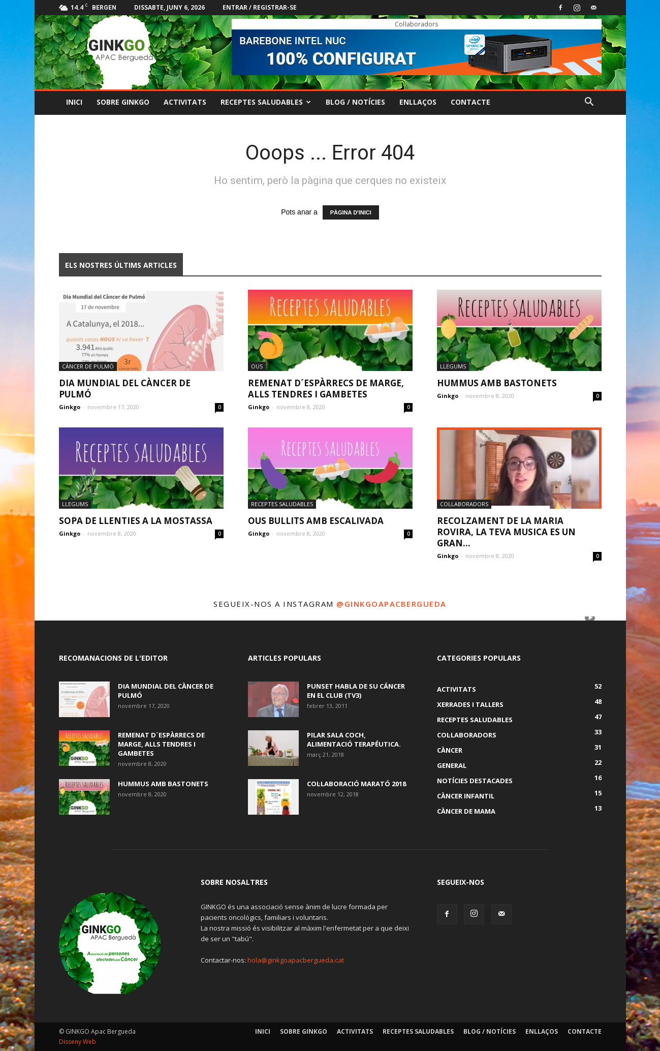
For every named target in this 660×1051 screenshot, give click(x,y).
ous (257, 366)
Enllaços (417, 102)
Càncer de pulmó (88, 366)
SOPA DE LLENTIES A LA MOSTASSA (135, 521)
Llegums (453, 366)
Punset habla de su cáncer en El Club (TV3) (356, 691)
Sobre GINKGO (123, 102)
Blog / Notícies (355, 102)
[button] (589, 103)
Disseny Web (77, 1041)
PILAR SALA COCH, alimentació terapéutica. (354, 739)
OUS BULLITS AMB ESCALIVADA (316, 521)
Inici (74, 102)
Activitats (185, 102)
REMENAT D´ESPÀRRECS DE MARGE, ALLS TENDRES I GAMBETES (326, 388)
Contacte (470, 102)
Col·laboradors (464, 504)
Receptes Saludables (266, 102)
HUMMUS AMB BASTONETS (497, 383)
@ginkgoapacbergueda (391, 604)
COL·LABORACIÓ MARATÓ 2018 (356, 783)
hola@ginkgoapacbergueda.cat (295, 960)
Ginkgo (69, 407)
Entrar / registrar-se (260, 7)
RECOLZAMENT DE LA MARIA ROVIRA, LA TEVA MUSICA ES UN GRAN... (506, 532)
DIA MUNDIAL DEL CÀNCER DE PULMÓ (125, 388)
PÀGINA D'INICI (350, 212)
